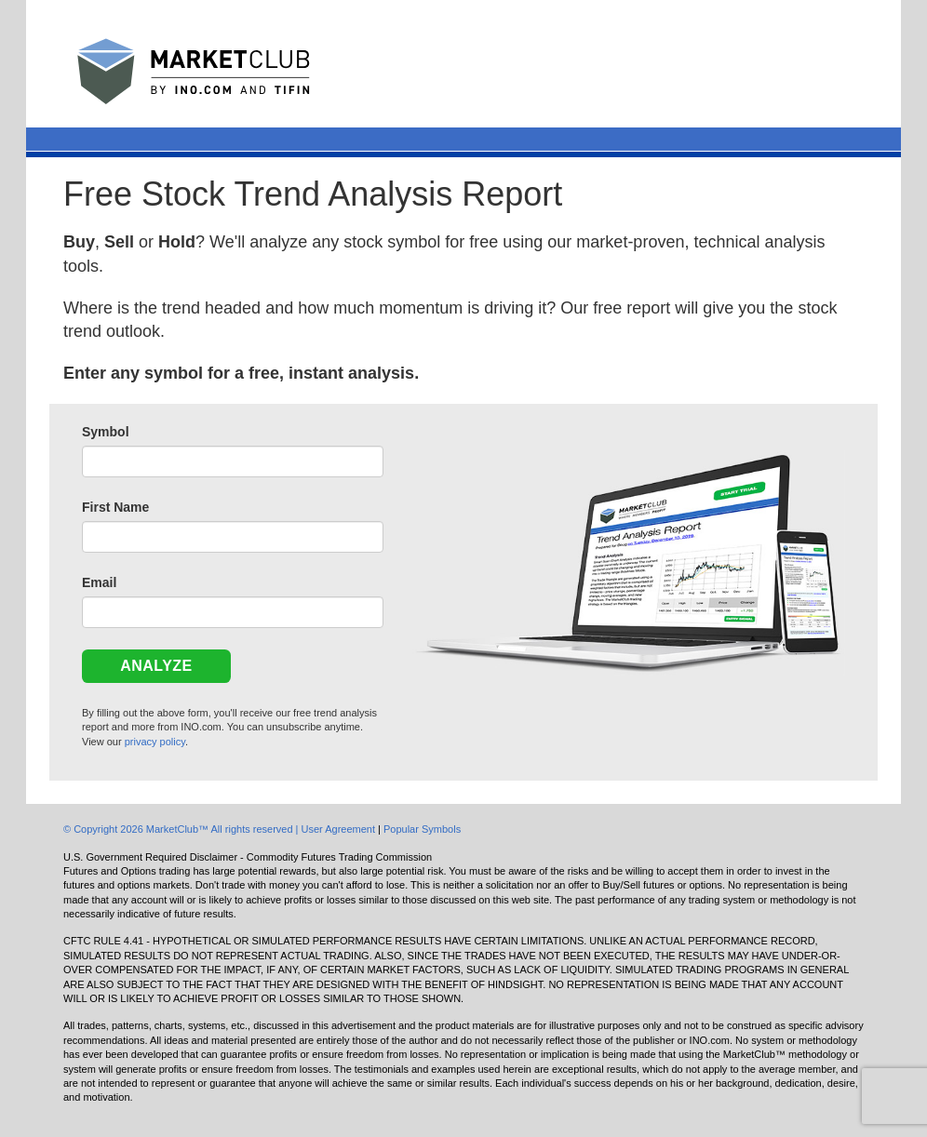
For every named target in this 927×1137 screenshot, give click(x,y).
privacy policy (155, 741)
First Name (115, 507)
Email (99, 582)
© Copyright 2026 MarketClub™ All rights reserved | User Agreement (220, 829)
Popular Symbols (422, 829)
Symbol (105, 431)
